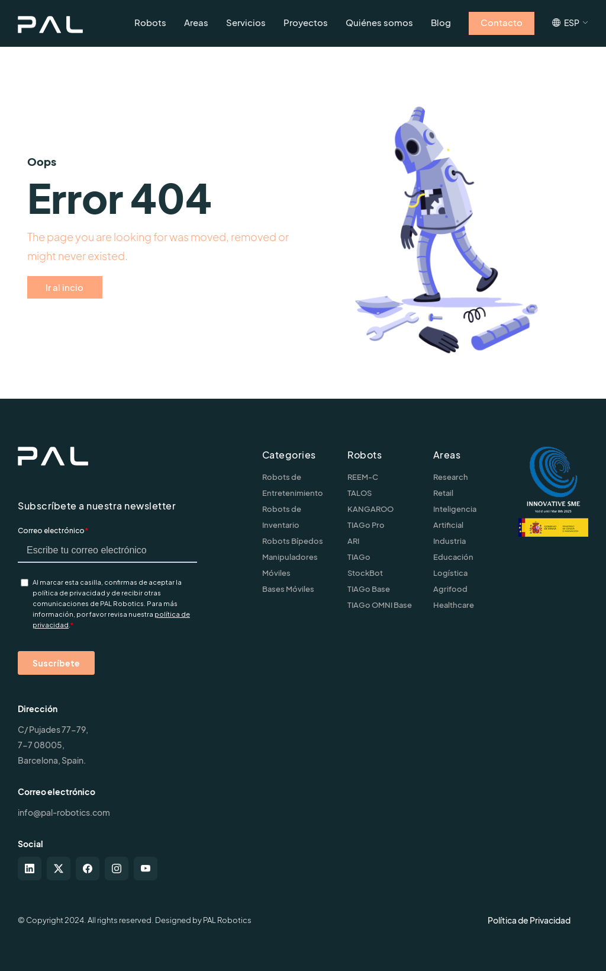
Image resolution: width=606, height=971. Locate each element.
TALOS (359, 493)
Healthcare (453, 605)
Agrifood (450, 589)
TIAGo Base (368, 589)
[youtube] (145, 868)
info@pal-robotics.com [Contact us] (64, 812)
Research (450, 477)
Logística (450, 573)
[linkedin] (29, 868)
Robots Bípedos (292, 541)
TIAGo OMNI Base (379, 605)
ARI (353, 541)
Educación (453, 557)
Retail (443, 493)
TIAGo (358, 557)
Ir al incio (64, 287)
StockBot (365, 573)
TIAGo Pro (366, 525)
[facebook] (87, 868)
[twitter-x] (58, 868)
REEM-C (362, 477)
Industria (449, 541)
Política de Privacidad (529, 920)
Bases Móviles (288, 589)
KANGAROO (370, 509)
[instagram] (116, 868)
